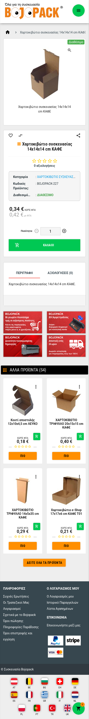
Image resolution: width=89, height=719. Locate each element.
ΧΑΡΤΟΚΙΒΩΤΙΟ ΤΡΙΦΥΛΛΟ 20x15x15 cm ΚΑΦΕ (66, 423)
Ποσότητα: (27, 231)
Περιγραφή (24, 273)
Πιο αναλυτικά (23, 457)
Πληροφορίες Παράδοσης (21, 627)
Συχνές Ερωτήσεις (16, 596)
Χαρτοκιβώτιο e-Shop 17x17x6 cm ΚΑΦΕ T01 (66, 511)
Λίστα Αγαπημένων (60, 608)
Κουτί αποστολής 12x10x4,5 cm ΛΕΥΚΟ (22, 421)
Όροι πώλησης (13, 621)
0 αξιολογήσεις (44, 165)
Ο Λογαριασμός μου (60, 596)
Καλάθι (34, 245)
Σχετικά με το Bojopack (19, 615)
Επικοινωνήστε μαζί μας (64, 625)
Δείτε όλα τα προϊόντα (44, 563)
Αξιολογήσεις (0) (60, 273)
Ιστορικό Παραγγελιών (62, 602)
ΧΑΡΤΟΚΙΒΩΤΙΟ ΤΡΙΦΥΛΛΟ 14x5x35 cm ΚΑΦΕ (23, 513)
